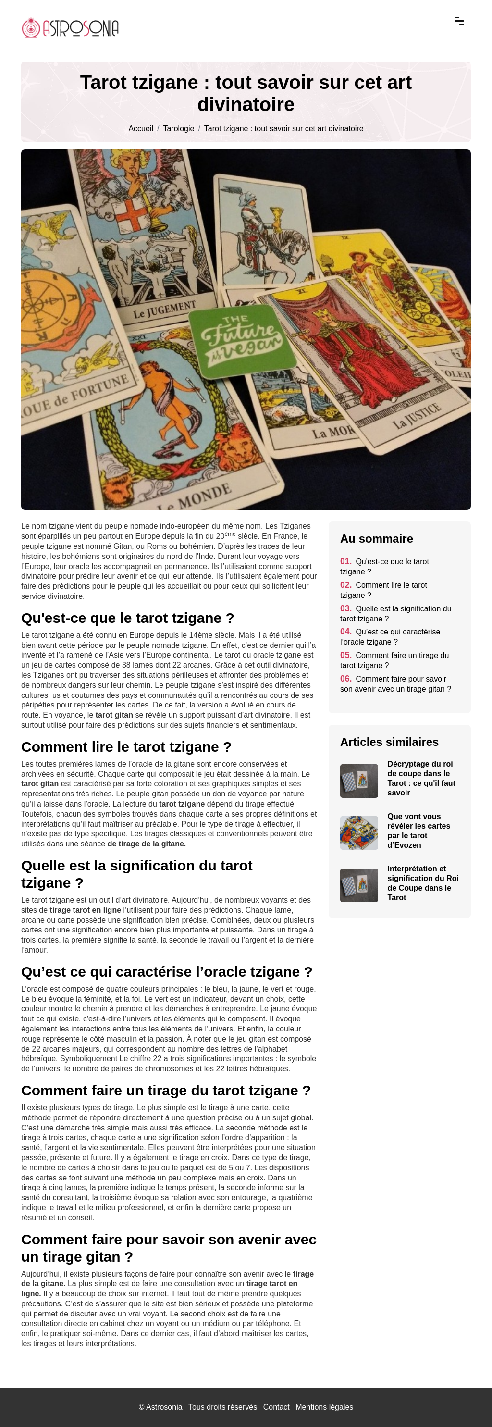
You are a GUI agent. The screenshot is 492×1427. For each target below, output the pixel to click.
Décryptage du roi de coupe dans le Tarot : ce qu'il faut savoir (421, 778)
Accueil (140, 129)
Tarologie (178, 129)
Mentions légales (324, 1407)
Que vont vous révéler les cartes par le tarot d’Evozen (419, 830)
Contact (276, 1407)
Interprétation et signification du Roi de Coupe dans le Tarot (423, 883)
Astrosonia (164, 1407)
